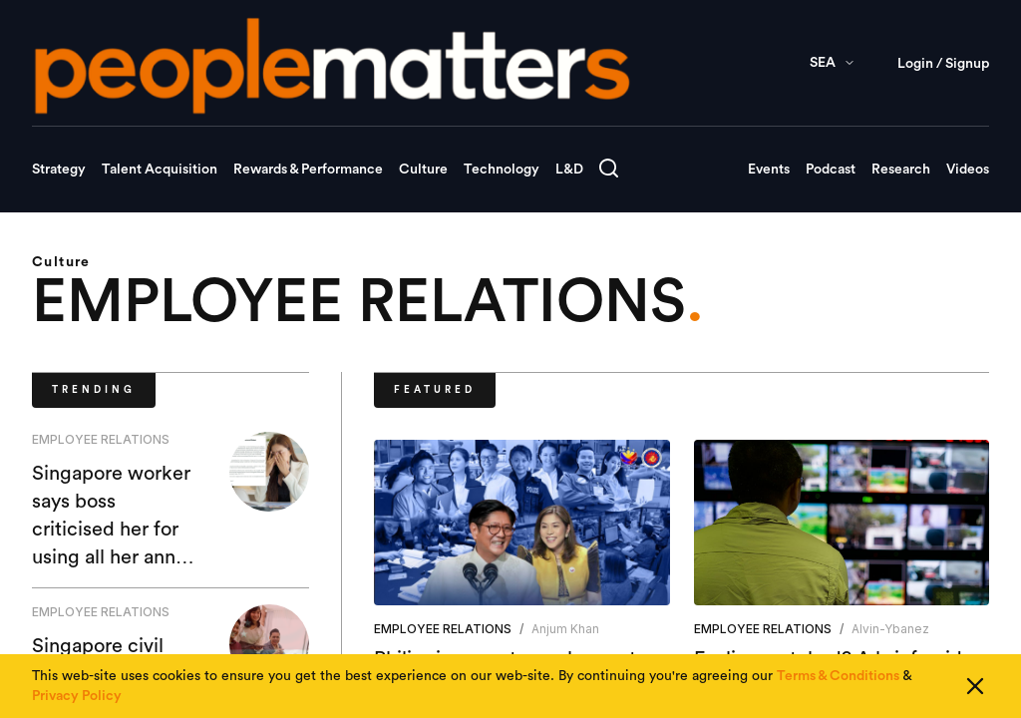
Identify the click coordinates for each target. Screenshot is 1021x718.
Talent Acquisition (159, 170)
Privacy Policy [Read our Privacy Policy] (77, 696)
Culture (423, 170)
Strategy (59, 170)
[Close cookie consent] (975, 686)
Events (769, 170)
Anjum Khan (565, 628)
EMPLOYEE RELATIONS (101, 439)
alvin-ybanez (890, 628)
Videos (967, 170)
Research (900, 170)
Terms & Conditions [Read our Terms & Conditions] (838, 676)
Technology (501, 170)
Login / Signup (943, 64)
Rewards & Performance (308, 170)
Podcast (830, 170)
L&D (569, 170)
